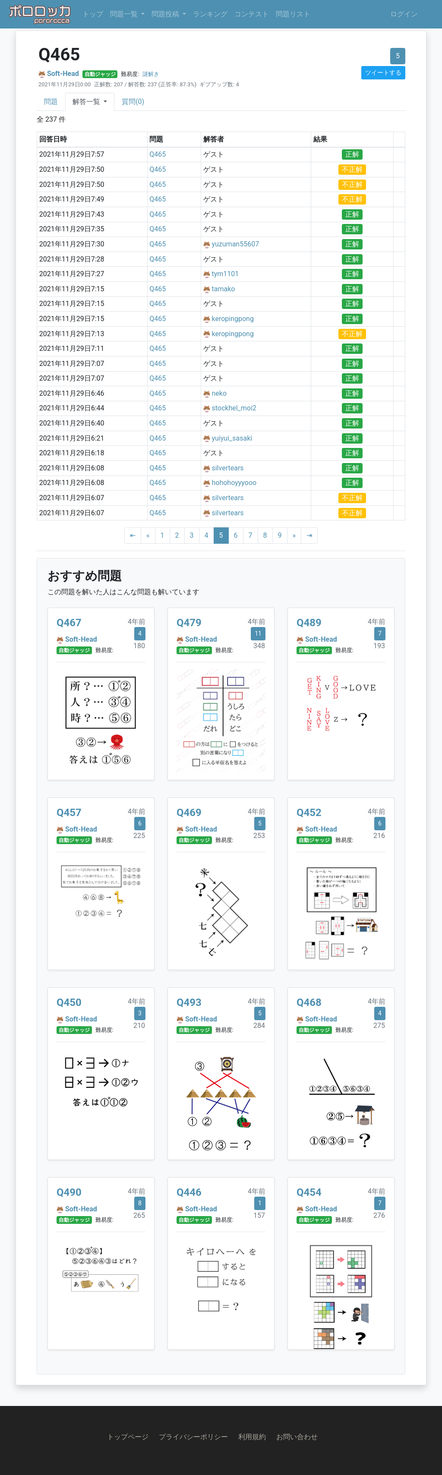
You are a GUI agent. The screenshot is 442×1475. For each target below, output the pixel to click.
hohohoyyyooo (234, 483)
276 (379, 1215)
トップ (92, 14)
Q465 (157, 154)
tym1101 (225, 274)
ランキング (210, 14)
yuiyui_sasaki (232, 438)
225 (139, 836)
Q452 (309, 813)
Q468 (309, 1002)
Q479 (189, 623)
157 (259, 1215)
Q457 (69, 813)
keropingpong (232, 319)
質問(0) (133, 102)
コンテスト (251, 14)
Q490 (69, 1192)
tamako (223, 289)
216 (379, 836)
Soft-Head (63, 73)
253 (259, 836)
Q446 (189, 1192)
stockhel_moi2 (234, 408)
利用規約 (252, 1437)
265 (139, 1215)
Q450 (69, 1002)
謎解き (150, 74)
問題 (51, 102)
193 (379, 646)
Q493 (189, 1002)
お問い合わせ (297, 1437)
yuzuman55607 (235, 244)
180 (139, 646)
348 (259, 646)
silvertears (227, 468)
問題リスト (293, 14)
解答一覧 (87, 102)
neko (219, 393)
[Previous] (148, 535)
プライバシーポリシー (193, 1437)
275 (379, 1025)
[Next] (294, 535)
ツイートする (383, 72)
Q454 (309, 1192)
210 (139, 1025)
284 (259, 1025)
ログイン (404, 14)
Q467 (69, 623)
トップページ (127, 1437)
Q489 (309, 623)
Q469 (189, 813)
